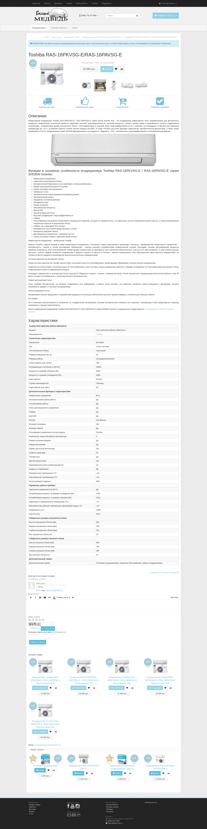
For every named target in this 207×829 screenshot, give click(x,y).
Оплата (47, 3)
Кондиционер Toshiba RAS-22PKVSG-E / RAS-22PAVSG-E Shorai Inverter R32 (160, 680)
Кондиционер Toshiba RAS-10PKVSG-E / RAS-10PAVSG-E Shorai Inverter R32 (45, 680)
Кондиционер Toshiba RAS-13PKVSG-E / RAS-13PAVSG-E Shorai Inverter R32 (84, 680)
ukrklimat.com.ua (151, 802)
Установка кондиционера (45, 766)
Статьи (94, 3)
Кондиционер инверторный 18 (47, 745)
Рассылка (109, 812)
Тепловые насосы (59, 28)
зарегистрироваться (54, 590)
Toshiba (99, 334)
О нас (31, 814)
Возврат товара (34, 805)
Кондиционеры (39, 28)
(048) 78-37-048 (112, 821)
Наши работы (82, 3)
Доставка (58, 3)
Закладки (109, 809)
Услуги (74, 28)
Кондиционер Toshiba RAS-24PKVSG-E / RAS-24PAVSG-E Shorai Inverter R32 (45, 724)
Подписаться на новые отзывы (163, 573)
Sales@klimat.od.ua (113, 823)
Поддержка (106, 3)
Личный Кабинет (112, 805)
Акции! (69, 3)
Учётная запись (168, 3)
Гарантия (36, 3)
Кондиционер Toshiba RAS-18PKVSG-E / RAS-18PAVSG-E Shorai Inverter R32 (122, 680)
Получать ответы (35, 632)
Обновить (34, 628)
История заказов (112, 807)
